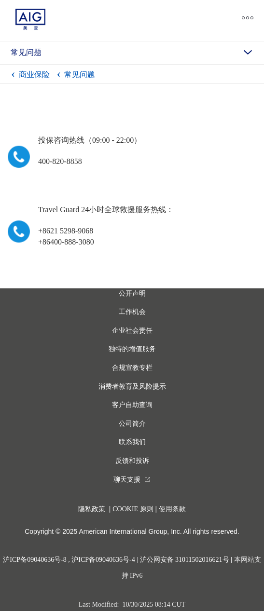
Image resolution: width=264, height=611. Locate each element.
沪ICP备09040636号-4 (103, 559)
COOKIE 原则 (132, 509)
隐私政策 (91, 509)
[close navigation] (153, 19)
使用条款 (172, 509)
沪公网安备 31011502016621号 (184, 559)
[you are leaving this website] (132, 479)
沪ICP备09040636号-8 (34, 559)
